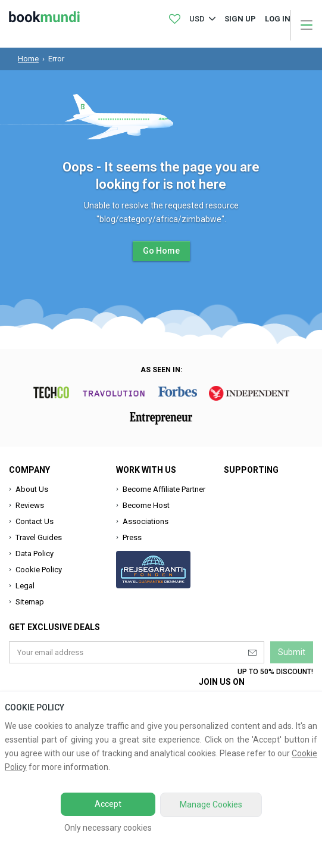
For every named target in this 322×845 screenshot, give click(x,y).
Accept (108, 804)
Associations (145, 521)
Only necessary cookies (108, 827)
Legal (25, 585)
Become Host (146, 505)
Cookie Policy (38, 569)
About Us (31, 489)
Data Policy (34, 553)
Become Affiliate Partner (164, 489)
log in (277, 18)
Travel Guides (38, 537)
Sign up (240, 18)
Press (132, 537)
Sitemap (29, 601)
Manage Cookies (211, 804)
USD (197, 18)
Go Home (161, 250)
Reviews (29, 505)
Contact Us (34, 521)
